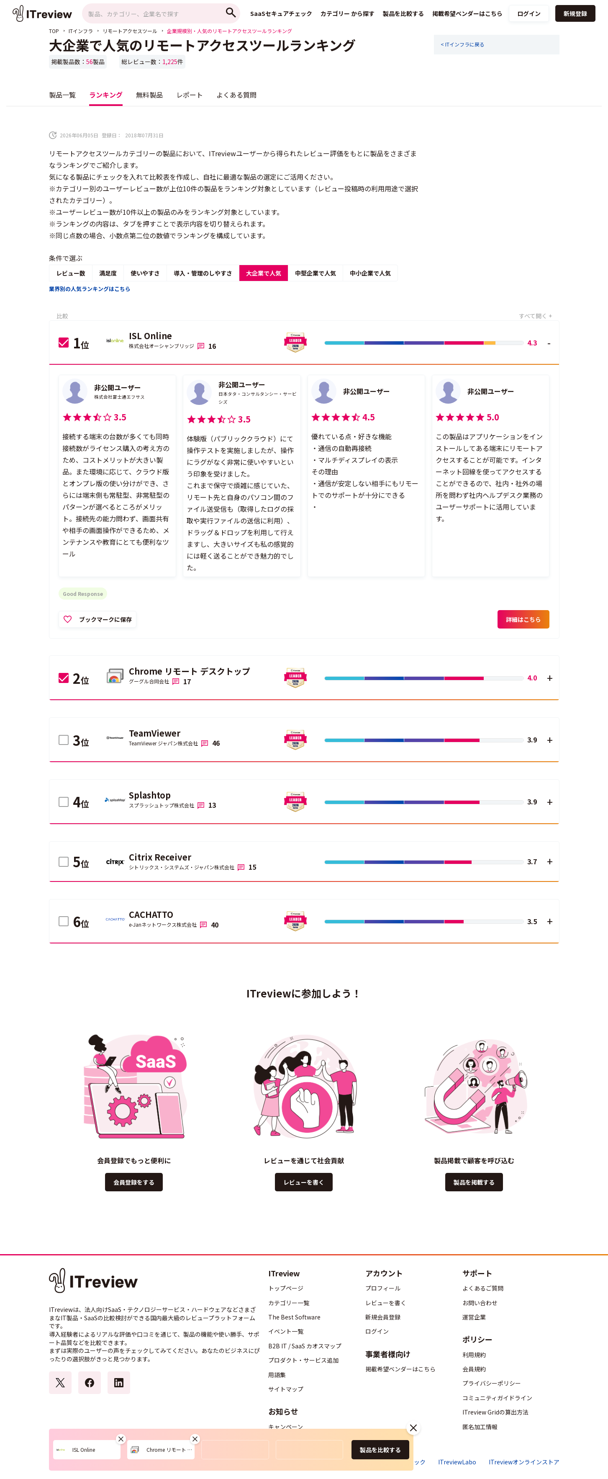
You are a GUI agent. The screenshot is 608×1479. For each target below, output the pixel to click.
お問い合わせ (480, 1303)
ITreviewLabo (457, 1462)
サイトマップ (285, 1389)
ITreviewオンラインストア (524, 1462)
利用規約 (474, 1354)
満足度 (108, 273)
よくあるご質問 (482, 1288)
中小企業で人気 (370, 273)
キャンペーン (285, 1426)
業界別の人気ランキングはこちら (90, 289)
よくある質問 (236, 95)
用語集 (277, 1375)
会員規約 (474, 1369)
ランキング (106, 95)
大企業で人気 (263, 273)
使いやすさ (145, 273)
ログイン (529, 13)
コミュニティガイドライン (497, 1398)
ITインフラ (81, 30)
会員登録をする (133, 1182)
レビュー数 (70, 273)
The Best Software (294, 1317)
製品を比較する (380, 1450)
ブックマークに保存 (105, 619)
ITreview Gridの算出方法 (495, 1412)
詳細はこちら (523, 619)
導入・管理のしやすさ (203, 273)
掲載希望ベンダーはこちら (400, 1369)
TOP (54, 30)
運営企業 (474, 1317)
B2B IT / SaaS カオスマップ (304, 1346)
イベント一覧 (285, 1331)
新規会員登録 (382, 1317)
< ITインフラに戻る (463, 44)
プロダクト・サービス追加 (303, 1360)
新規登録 (575, 13)
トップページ (285, 1288)
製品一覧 (62, 95)
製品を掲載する (474, 1182)
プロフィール (382, 1288)
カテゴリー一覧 (288, 1303)
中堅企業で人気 (315, 273)
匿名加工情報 (480, 1426)
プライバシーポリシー (491, 1383)
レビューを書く (303, 1182)
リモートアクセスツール (130, 30)
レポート (189, 95)
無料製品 (149, 95)
